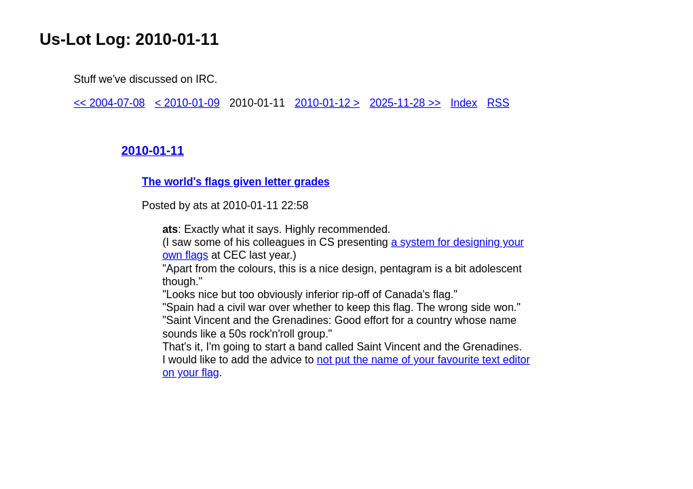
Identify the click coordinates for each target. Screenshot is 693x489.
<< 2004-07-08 (109, 103)
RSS (498, 103)
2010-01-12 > (327, 103)
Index (464, 103)
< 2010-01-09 (187, 103)
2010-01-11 (152, 151)
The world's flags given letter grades (236, 181)
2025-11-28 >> (405, 103)
